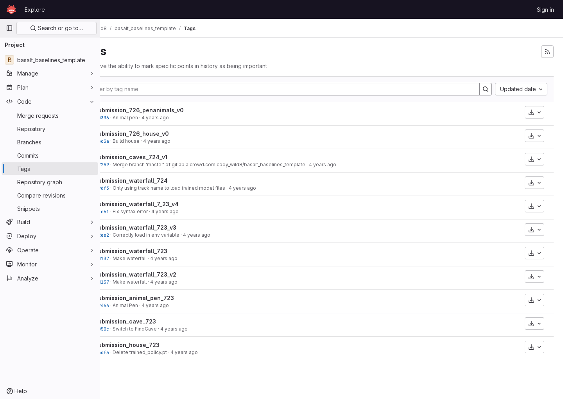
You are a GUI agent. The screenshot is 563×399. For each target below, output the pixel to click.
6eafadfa (127, 352)
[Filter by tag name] (298, 89)
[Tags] (50, 168)
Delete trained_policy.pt (168, 352)
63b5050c (127, 329)
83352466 (127, 305)
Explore (35, 9)
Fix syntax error (158, 211)
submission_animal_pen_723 (163, 298)
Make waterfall (158, 258)
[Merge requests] (50, 115)
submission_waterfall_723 (160, 251)
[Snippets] (50, 208)
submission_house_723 (156, 344)
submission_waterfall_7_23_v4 (165, 204)
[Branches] (50, 142)
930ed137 (127, 258)
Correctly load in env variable (174, 235)
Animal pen (154, 117)
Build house (154, 141)
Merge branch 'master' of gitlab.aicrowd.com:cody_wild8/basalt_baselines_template (237, 164)
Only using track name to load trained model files (197, 188)
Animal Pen (154, 305)
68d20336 (127, 117)
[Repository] (50, 128)
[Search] (485, 89)
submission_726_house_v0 (160, 133)
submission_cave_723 (154, 321)
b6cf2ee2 (127, 235)
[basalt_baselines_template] (50, 60)
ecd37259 (127, 164)
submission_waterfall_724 (160, 180)
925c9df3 (127, 188)
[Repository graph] (50, 182)
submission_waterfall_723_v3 (164, 227)
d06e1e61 (127, 211)
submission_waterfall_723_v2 (164, 274)
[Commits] (50, 155)
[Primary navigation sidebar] (9, 28)
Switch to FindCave (163, 329)
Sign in (545, 9)
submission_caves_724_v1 (160, 157)
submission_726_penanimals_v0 (168, 110)
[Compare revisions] (50, 195)
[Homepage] (11, 9)
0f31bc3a (127, 141)
